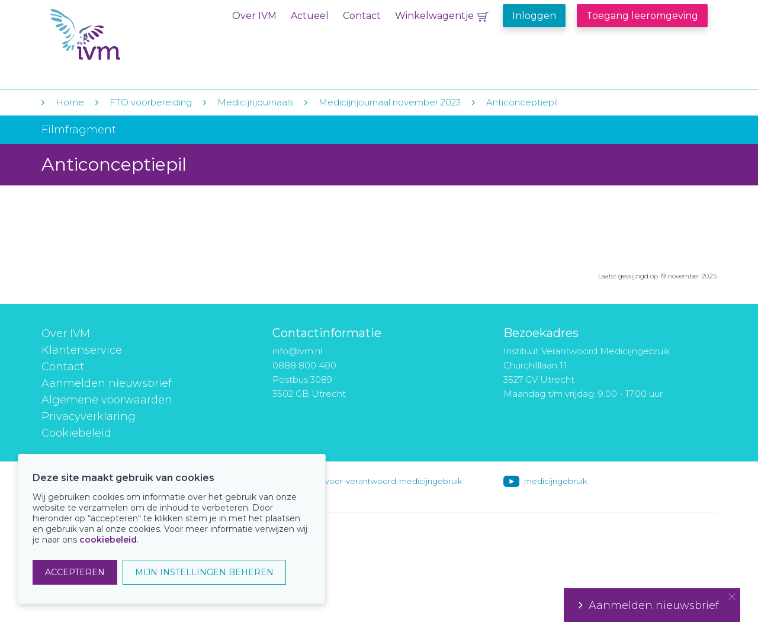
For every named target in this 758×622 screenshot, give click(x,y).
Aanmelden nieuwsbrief (106, 383)
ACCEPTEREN (75, 572)
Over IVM (254, 15)
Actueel (310, 15)
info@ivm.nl (297, 351)
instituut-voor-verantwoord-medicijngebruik (377, 481)
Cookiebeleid (76, 433)
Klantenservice (81, 350)
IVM (122, 34)
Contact (362, 15)
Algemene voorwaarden (106, 399)
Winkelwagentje (434, 15)
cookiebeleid (108, 539)
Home (70, 102)
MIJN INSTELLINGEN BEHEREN (204, 572)
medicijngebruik (555, 481)
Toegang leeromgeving (642, 15)
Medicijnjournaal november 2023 (390, 102)
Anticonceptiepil (522, 102)
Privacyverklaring (88, 416)
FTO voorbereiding (152, 102)
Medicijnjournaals (255, 102)
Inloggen (534, 15)
